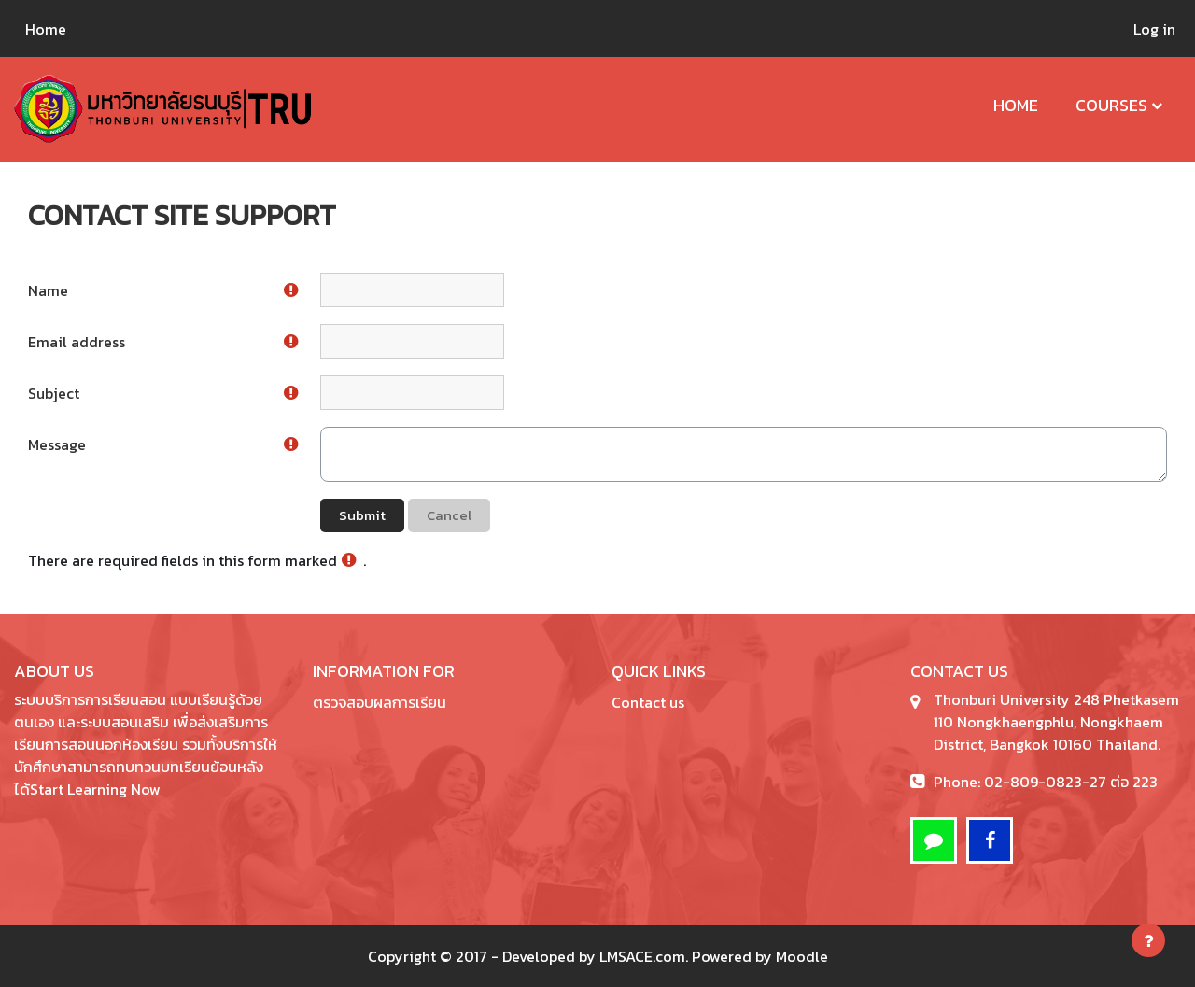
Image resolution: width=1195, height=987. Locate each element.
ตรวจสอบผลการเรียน (379, 702)
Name (48, 290)
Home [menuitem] (45, 29)
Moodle (802, 956)
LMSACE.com (642, 956)
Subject (53, 393)
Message (57, 444)
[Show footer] (1148, 940)
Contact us (648, 702)
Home (1015, 105)
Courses (1111, 105)
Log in (1154, 29)
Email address (76, 342)
